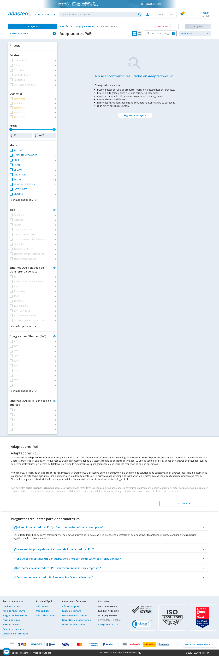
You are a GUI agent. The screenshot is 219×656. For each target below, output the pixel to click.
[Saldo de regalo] (16, 652)
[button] (45, 14)
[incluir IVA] (197, 644)
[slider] (10, 129)
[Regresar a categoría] (135, 115)
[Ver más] (184, 503)
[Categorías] (32, 26)
